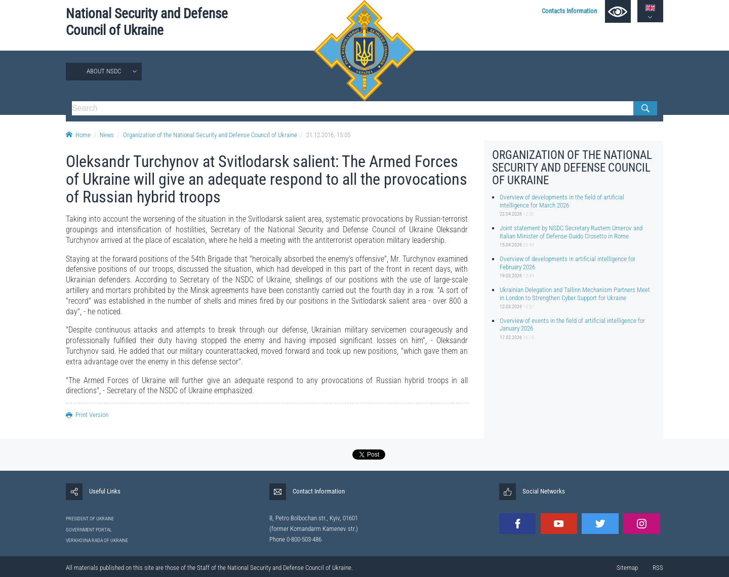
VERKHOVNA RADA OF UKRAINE (97, 540)
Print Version (87, 415)
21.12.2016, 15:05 (328, 135)
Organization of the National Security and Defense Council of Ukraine (210, 135)
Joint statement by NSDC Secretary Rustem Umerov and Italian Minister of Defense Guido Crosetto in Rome (571, 231)
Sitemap (627, 567)
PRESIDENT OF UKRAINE (90, 518)
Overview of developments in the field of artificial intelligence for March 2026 (562, 201)
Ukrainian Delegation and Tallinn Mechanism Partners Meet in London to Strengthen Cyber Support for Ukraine (575, 293)
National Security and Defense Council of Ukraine (147, 22)
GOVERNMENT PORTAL (89, 529)
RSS (658, 567)
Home (78, 135)
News (107, 135)
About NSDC (104, 71)
